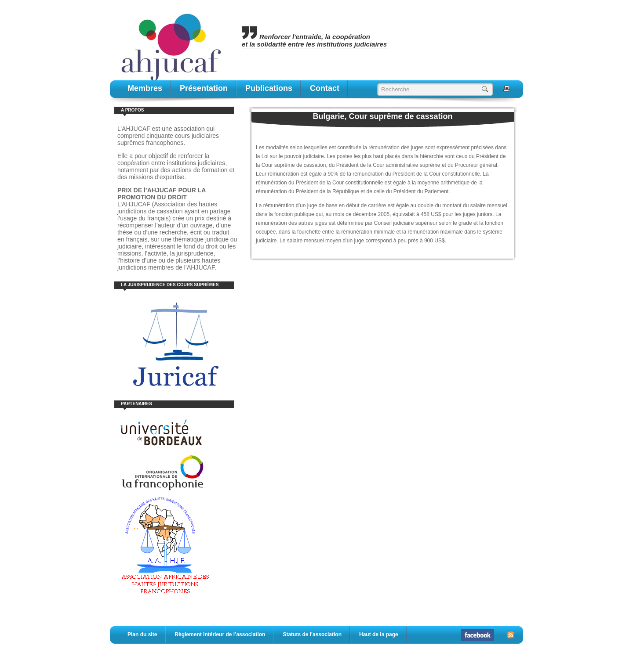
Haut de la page (378, 634)
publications (268, 88)
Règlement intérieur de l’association (220, 634)
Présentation (204, 88)
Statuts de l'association (312, 634)
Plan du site (142, 634)
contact (324, 88)
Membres (144, 88)
